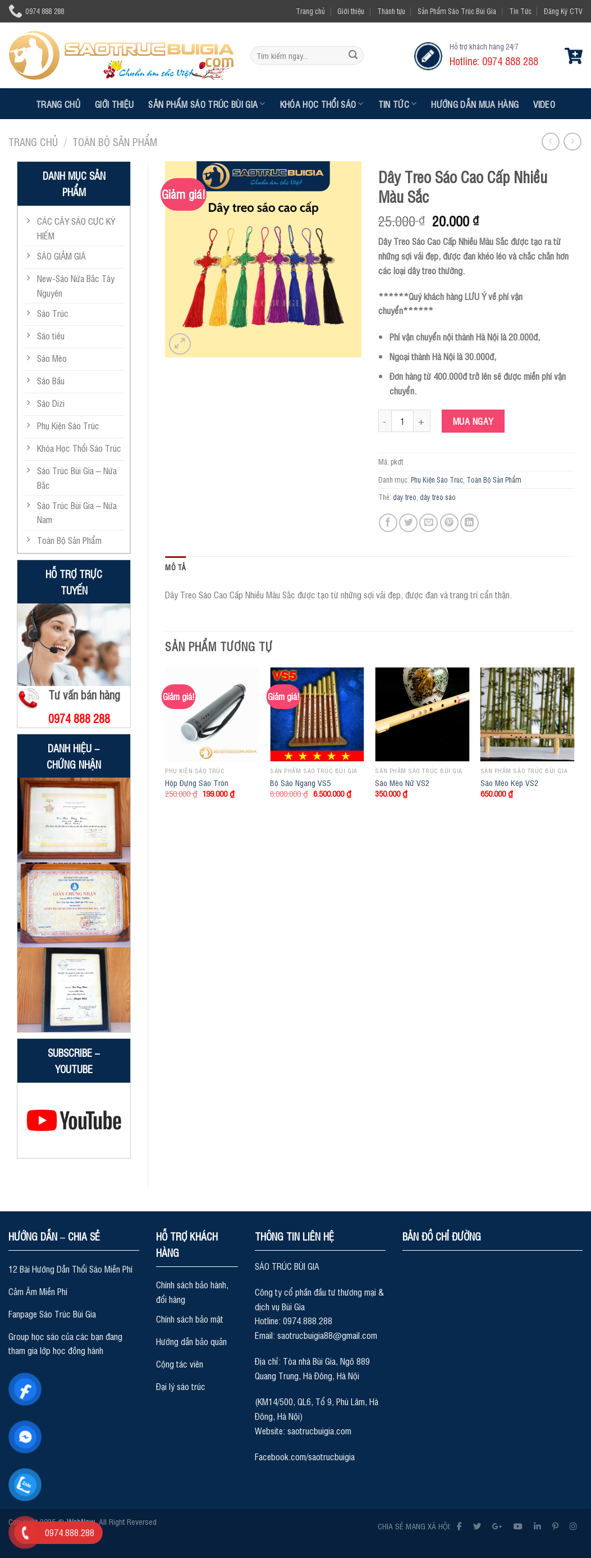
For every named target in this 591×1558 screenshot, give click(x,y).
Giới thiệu (350, 11)
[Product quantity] (402, 421)
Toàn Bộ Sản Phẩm (114, 141)
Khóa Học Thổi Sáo (322, 104)
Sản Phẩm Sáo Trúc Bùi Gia (457, 11)
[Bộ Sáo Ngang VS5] (317, 714)
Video (544, 104)
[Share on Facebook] (388, 523)
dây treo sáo (438, 497)
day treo (404, 497)
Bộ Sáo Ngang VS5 (300, 783)
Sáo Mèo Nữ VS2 (402, 783)
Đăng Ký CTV (563, 11)
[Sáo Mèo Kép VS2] (527, 714)
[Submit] (353, 55)
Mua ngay (473, 421)
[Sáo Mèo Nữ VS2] (422, 714)
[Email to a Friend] (428, 523)
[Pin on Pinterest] (449, 523)
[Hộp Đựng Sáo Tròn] (212, 714)
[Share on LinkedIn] (469, 523)
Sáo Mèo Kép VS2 (509, 783)
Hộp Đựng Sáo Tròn (196, 783)
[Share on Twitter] (408, 523)
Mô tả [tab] (175, 567)
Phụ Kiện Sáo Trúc (437, 479)
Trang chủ (310, 11)
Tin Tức (520, 11)
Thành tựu (391, 11)
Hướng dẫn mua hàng (475, 104)
